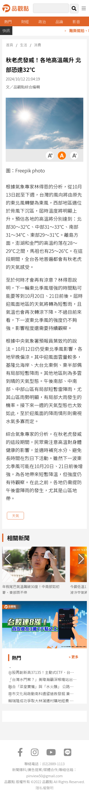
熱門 (8, 21)
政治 (42, 21)
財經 (25, 21)
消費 (37, 44)
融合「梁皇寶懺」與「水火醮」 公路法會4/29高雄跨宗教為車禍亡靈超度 (42, 686)
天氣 (15, 515)
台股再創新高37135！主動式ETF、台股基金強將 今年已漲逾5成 (42, 672)
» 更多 (74, 656)
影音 (76, 21)
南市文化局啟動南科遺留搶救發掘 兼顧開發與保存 (42, 693)
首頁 (9, 44)
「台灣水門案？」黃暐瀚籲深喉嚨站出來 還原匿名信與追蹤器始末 (42, 679)
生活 (23, 44)
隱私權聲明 (44, 787)
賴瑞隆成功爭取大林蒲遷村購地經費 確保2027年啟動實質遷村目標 (42, 700)
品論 (59, 21)
